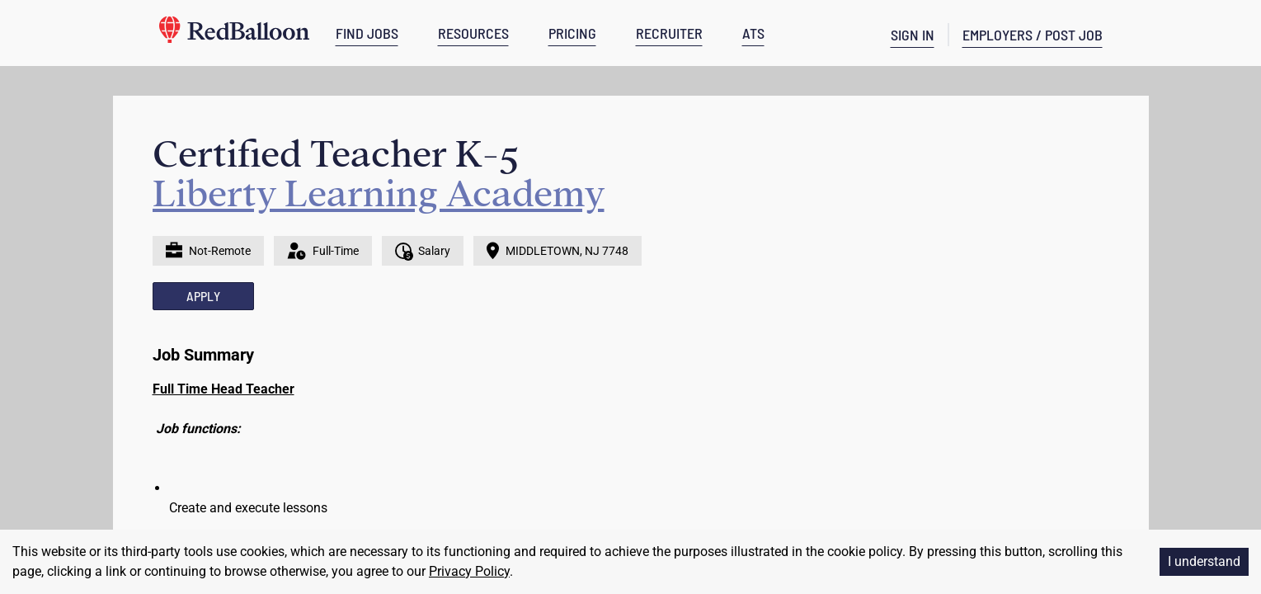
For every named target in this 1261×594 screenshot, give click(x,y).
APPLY (203, 296)
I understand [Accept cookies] (1204, 561)
